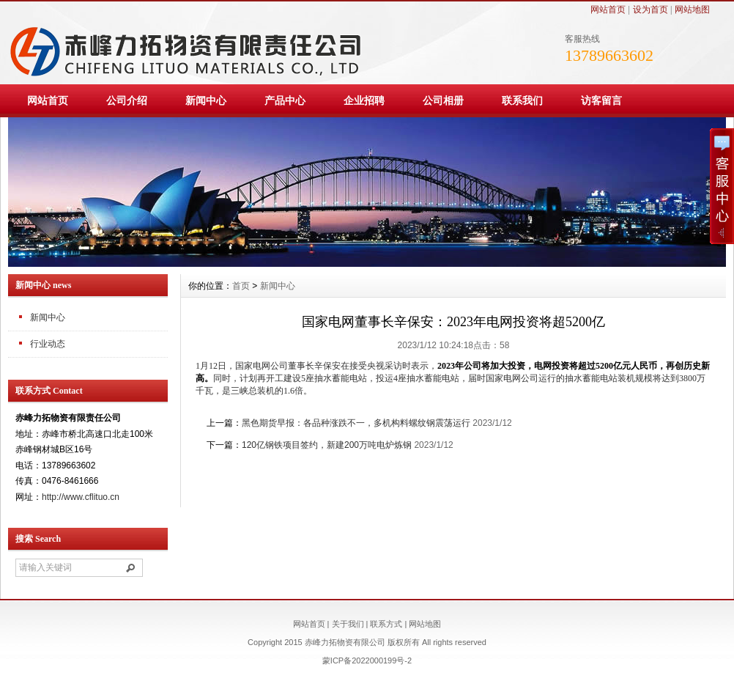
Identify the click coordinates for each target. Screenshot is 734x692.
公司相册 (443, 100)
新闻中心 (205, 100)
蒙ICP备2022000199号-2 (367, 660)
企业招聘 (364, 100)
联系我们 (522, 100)
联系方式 (386, 623)
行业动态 (47, 344)
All (426, 642)
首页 (241, 286)
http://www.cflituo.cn (80, 497)
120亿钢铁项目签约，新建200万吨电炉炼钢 (327, 445)
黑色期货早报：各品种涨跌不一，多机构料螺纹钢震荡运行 (356, 423)
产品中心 (284, 100)
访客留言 (601, 100)
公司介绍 (126, 100)
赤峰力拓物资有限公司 (345, 642)
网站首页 (608, 9)
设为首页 (650, 9)
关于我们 (348, 623)
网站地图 (692, 9)
